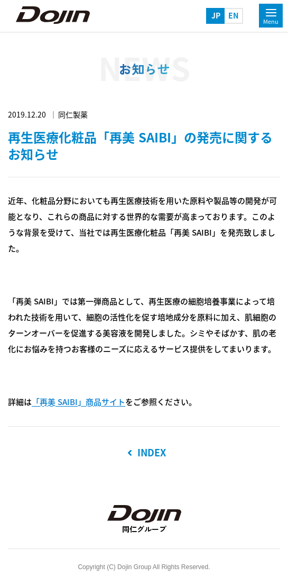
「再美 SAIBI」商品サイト (78, 402)
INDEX (146, 452)
